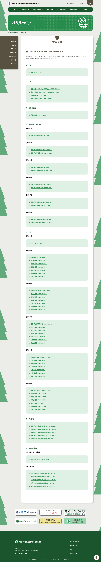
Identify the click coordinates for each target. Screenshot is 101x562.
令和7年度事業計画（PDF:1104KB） (41, 135)
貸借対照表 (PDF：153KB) (38, 400)
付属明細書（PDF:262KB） (39, 306)
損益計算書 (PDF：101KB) (38, 397)
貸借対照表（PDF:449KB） (39, 297)
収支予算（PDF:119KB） (38, 257)
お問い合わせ (70, 3)
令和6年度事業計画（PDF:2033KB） (41, 150)
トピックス (84, 9)
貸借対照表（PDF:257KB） (39, 264)
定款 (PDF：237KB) (36, 72)
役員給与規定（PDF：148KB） (40, 95)
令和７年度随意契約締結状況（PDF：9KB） (43, 473)
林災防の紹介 (16, 32)
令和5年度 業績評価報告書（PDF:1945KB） (44, 429)
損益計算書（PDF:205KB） (39, 267)
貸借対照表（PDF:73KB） (38, 330)
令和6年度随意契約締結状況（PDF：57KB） (43, 476)
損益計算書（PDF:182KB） (39, 363)
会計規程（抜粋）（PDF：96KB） (40, 459)
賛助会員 (13, 48)
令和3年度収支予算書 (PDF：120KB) (41, 357)
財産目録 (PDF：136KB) (38, 403)
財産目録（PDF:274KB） (38, 370)
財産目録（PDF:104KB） (38, 336)
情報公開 (23, 32)
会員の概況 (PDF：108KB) (38, 115)
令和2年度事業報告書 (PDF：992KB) (41, 222)
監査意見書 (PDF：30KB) (38, 409)
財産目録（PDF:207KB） (38, 270)
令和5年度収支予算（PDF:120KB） (41, 290)
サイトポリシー (74, 545)
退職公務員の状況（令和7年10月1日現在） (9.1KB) (45, 92)
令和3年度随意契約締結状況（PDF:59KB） (43, 486)
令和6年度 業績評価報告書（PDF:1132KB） (44, 426)
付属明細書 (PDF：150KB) (38, 406)
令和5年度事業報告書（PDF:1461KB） (42, 170)
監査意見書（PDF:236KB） (39, 376)
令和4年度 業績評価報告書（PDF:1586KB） (44, 432)
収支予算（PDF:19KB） (38, 243)
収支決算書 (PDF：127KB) (38, 393)
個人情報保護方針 (74, 541)
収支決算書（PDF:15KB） (38, 260)
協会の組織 (13, 52)
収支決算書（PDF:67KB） (38, 327)
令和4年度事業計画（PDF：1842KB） (42, 184)
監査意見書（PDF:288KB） (39, 343)
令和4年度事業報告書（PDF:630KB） (41, 188)
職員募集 (13, 63)
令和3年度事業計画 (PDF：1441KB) (41, 202)
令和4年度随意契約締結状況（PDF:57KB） (43, 483)
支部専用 (80, 3)
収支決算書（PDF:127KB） (39, 294)
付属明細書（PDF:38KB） (38, 273)
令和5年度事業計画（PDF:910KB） (41, 167)
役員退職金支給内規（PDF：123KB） (41, 98)
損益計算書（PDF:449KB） (39, 300)
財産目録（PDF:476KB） (38, 303)
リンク (71, 549)
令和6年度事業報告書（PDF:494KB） (41, 153)
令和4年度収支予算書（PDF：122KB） (42, 324)
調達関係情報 (12, 56)
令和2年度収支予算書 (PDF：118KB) (41, 390)
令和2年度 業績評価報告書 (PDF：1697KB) (43, 438)
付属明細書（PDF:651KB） (39, 373)
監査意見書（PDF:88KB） (38, 276)
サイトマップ (73, 553)
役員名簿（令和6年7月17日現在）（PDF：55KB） (45, 89)
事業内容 (13, 41)
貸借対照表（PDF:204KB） (39, 366)
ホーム (15, 9)
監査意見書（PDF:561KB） (39, 309)
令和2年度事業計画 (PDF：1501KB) (41, 219)
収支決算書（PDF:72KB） (38, 360)
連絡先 (14, 45)
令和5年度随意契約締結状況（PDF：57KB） (43, 480)
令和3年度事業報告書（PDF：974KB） (42, 205)
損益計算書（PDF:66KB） (38, 333)
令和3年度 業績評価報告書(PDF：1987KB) (43, 435)
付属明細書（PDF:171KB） (39, 340)
